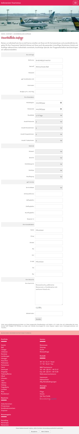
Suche (42, 349)
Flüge (42, 392)
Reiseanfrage (44, 352)
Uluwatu (4, 378)
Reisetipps (5, 422)
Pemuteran (5, 365)
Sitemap (43, 347)
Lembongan (5, 356)
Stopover (4, 410)
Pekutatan (4, 363)
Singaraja (4, 372)
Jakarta (3, 383)
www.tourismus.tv (49, 374)
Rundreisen (5, 394)
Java (2, 380)
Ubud (3, 376)
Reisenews (5, 425)
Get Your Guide (45, 396)
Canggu (3, 349)
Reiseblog (4, 420)
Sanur (3, 367)
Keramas (4, 354)
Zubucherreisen (6, 404)
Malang (3, 385)
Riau (2, 391)
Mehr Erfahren (45, 431)
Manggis (4, 358)
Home (3, 34)
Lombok (4, 389)
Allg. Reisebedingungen (48, 382)
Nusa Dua (4, 360)
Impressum (43, 377)
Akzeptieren (34, 431)
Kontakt (9, 34)
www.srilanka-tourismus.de (12, 324)
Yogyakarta (5, 387)
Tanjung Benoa (6, 374)
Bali (2, 347)
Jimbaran (4, 352)
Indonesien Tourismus (11, 3)
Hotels (3, 345)
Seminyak (4, 369)
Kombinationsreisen (8, 408)
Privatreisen (5, 406)
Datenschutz (44, 379)
